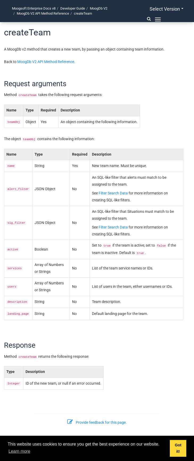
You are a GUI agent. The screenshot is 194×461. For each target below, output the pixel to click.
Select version (166, 9)
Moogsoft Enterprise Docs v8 (34, 8)
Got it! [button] (178, 448)
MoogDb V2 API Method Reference (43, 13)
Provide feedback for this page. (97, 422)
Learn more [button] (19, 451)
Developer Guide (72, 8)
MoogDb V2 (98, 8)
